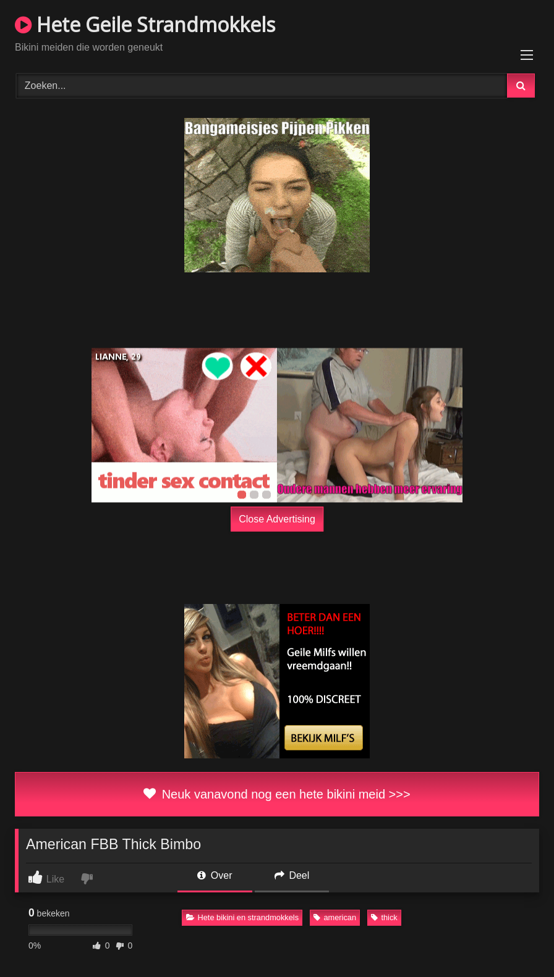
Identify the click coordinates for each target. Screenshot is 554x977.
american (334, 917)
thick (384, 917)
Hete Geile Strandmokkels (145, 24)
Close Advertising (277, 518)
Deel (292, 875)
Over (214, 875)
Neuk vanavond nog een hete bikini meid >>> (276, 794)
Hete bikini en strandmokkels (242, 917)
